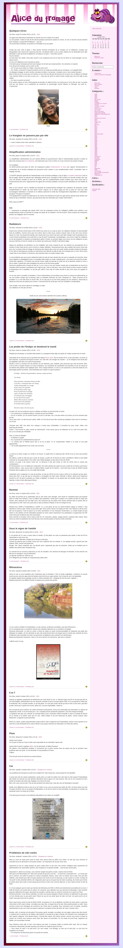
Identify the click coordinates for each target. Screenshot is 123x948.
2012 (96, 132)
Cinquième (97, 159)
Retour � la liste (96, 28)
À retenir (96, 70)
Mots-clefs (97, 83)
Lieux (96, 87)
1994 (96, 151)
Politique (97, 102)
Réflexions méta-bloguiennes (102, 114)
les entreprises (29, 161)
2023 (96, 98)
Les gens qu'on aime (100, 118)
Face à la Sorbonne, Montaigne (103, 74)
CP (95, 167)
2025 (96, 95)
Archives (97, 181)
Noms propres (98, 84)
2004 (96, 144)
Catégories (97, 91)
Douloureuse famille (100, 112)
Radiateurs (15, 224)
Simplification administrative (25, 152)
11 (93, 44)
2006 (96, 142)
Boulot (96, 101)
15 (103, 44)
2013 (96, 131)
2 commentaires (14, 561)
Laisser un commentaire (16, 146)
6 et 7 (12, 692)
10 (108, 42)
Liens (95, 178)
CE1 (96, 165)
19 (95, 46)
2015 (96, 128)
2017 (96, 126)
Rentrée (13, 490)
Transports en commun (44, 770)
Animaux (97, 88)
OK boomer (98, 99)
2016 (96, 127)
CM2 (96, 162)
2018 (96, 123)
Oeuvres (97, 85)
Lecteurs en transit (99, 106)
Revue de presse (99, 111)
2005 (96, 143)
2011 (96, 135)
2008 (96, 140)
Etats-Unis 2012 (99, 134)
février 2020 (49, 358)
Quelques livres (17, 31)
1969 (96, 169)
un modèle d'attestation (74, 175)
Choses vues (98, 109)
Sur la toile (97, 110)
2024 (96, 97)
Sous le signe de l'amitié (22, 528)
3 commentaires (14, 218)
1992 (96, 152)
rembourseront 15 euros (59, 167)
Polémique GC (98, 175)
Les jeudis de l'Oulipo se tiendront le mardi (32, 346)
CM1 (96, 163)
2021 (38, 34)
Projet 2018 (98, 122)
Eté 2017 (97, 124)
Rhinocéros (15, 567)
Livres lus (97, 107)
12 (95, 44)
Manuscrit (97, 56)
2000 (96, 147)
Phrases (97, 105)
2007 (96, 139)
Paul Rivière (98, 171)
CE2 (96, 164)
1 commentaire (14, 129)
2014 (96, 130)
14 (100, 44)
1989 (96, 155)
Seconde (97, 158)
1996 (96, 150)
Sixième (97, 160)
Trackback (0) (24, 129)
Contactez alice (96, 189)
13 (98, 44)
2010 (96, 136)
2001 (96, 146)
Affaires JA (97, 173)
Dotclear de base (99, 57)
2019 (96, 120)
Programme (98, 73)
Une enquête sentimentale (102, 172)
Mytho (32, 746)
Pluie (12, 733)
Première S (98, 156)
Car (11, 766)
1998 (96, 148)
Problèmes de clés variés (23, 853)
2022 (96, 115)
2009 (96, 138)
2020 (96, 119)
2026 (96, 94)
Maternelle (97, 168)
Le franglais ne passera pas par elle (28, 135)
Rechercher (97, 63)
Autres (94, 190)
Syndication (98, 185)
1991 (96, 154)
